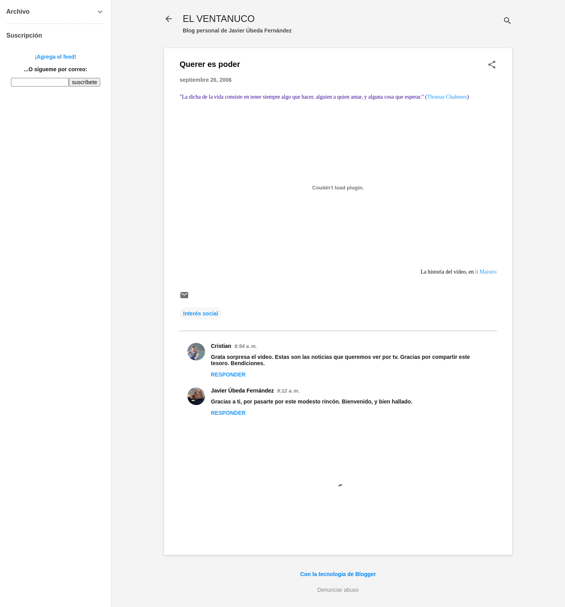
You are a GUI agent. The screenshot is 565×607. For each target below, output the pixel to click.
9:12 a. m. (288, 391)
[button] (492, 65)
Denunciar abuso (338, 590)
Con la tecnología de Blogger (338, 574)
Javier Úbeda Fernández (242, 390)
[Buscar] (507, 21)
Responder (228, 374)
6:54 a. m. (245, 346)
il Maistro (485, 272)
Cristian (221, 346)
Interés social (200, 313)
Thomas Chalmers (447, 97)
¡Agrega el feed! (55, 57)
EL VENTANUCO (219, 18)
